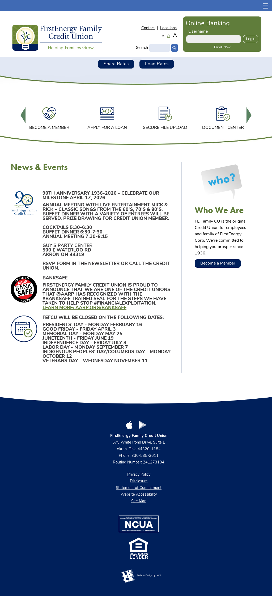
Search (142, 48)
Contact (148, 28)
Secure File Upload (165, 117)
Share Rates (116, 64)
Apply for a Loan (107, 117)
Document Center (223, 117)
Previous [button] (23, 115)
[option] (49, 116)
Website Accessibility (139, 495)
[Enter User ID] (213, 39)
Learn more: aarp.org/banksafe (84, 308)
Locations (168, 28)
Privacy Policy (138, 475)
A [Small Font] (163, 36)
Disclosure (139, 481)
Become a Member (49, 117)
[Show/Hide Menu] (265, 5)
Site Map (138, 501)
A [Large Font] (175, 36)
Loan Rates (156, 64)
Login (250, 39)
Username (198, 31)
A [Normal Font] (168, 36)
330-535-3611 (145, 456)
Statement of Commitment (139, 488)
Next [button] (249, 115)
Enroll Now (222, 47)
